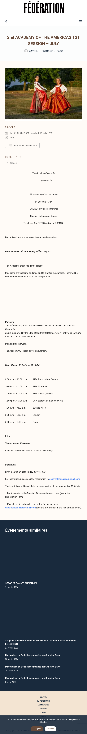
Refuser (50, 729)
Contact (43, 713)
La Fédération (43, 701)
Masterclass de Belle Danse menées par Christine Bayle (32, 655)
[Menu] (80, 21)
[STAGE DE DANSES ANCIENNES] (43, 557)
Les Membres (43, 705)
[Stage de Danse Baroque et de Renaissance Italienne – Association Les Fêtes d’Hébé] (43, 614)
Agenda (43, 709)
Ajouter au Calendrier (22, 145)
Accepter (37, 729)
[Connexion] (6, 21)
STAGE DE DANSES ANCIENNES (21, 583)
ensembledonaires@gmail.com (64, 479)
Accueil (43, 697)
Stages (59, 51)
